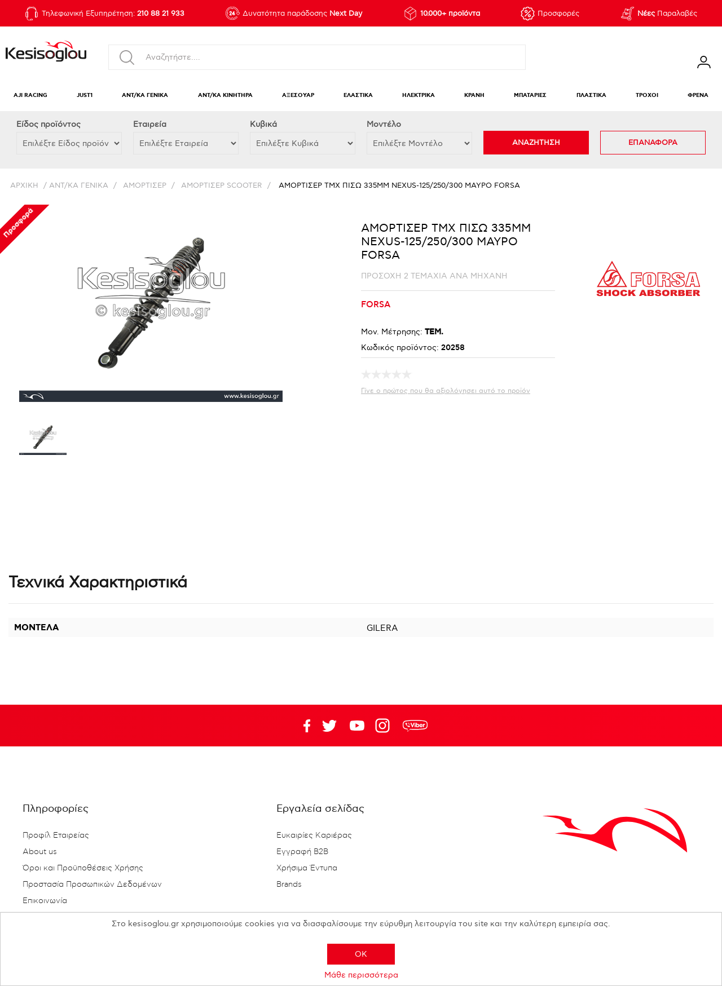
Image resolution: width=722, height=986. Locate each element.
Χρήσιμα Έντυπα (306, 868)
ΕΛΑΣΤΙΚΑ (358, 95)
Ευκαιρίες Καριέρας (314, 835)
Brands (289, 884)
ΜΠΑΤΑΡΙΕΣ (530, 95)
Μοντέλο (384, 124)
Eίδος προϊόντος (48, 124)
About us (40, 851)
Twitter (357, 725)
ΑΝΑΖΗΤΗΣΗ (536, 142)
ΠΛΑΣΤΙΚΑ (591, 95)
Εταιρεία (149, 124)
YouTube (329, 725)
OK (361, 954)
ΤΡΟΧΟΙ (647, 95)
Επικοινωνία (45, 900)
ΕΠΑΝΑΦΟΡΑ (652, 142)
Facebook (301, 725)
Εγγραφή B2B (302, 851)
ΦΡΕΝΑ (698, 95)
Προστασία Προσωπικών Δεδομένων (92, 884)
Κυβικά (263, 124)
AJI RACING (30, 95)
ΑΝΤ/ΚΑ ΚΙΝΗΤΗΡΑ (225, 95)
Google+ (384, 725)
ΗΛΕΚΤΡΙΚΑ (418, 95)
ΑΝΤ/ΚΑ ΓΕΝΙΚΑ (145, 95)
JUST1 (85, 95)
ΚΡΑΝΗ (474, 95)
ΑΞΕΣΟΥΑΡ (298, 95)
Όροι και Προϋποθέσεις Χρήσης (83, 868)
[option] (42, 439)
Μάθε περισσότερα (361, 975)
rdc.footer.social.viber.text (415, 725)
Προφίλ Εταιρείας (56, 835)
